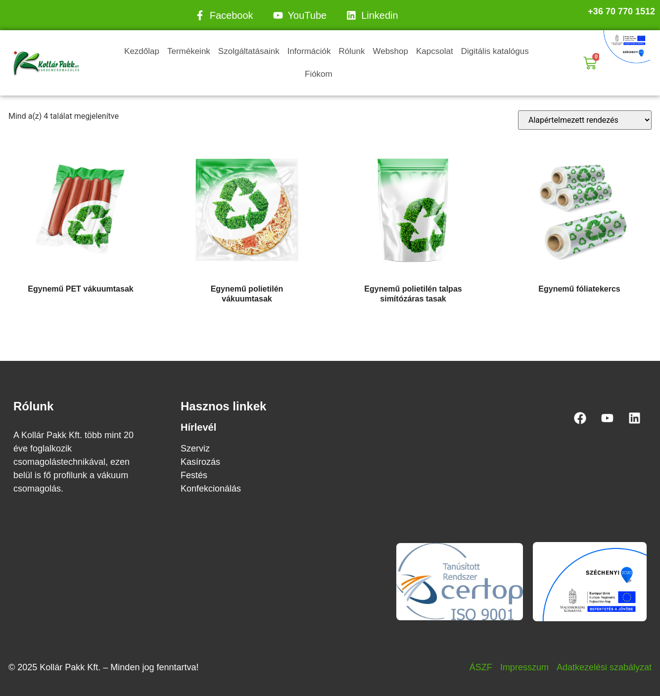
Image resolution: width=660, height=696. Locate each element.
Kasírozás (200, 462)
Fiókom (318, 74)
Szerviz (195, 448)
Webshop (390, 51)
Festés (194, 475)
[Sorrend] (585, 120)
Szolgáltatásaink (249, 51)
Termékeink (188, 51)
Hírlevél (198, 427)
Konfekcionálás (211, 489)
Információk (309, 51)
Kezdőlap (141, 51)
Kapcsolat (434, 51)
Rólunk (352, 51)
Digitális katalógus (495, 51)
